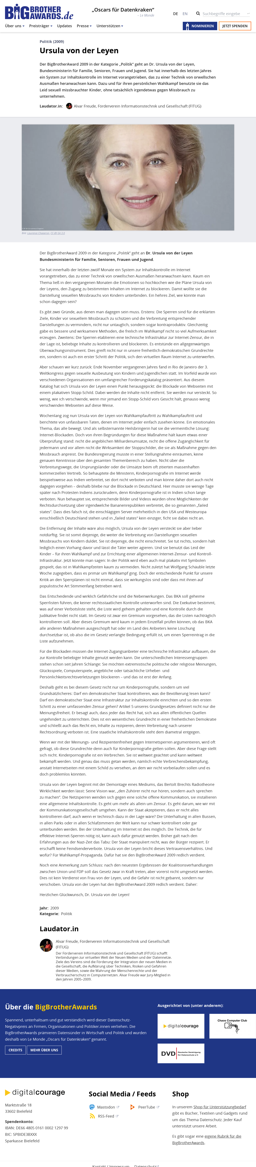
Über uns (13, 25)
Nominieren (203, 26)
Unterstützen (108, 25)
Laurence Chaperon (38, 233)
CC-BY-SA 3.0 (58, 233)
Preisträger (39, 25)
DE (175, 13)
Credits (15, 1050)
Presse (83, 25)
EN (185, 13)
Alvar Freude (85, 106)
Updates (64, 25)
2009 (54, 908)
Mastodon (106, 1107)
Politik (66, 913)
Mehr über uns (44, 1050)
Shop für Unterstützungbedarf (219, 1106)
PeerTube (146, 1107)
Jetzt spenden (235, 26)
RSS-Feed (106, 1116)
